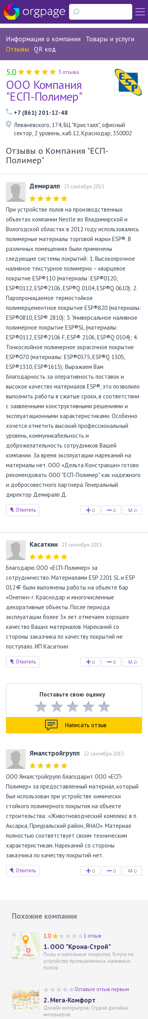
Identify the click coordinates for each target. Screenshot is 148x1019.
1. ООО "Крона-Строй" (77, 946)
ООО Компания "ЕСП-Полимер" (44, 90)
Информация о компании (43, 39)
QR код (45, 49)
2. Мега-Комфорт (69, 1000)
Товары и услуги (110, 39)
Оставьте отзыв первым (102, 989)
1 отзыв (92, 935)
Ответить (22, 510)
